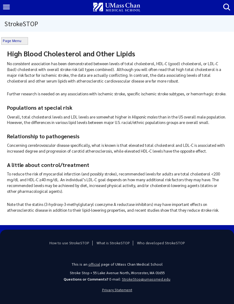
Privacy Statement (117, 290)
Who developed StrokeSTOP (161, 243)
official (94, 264)
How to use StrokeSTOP (69, 243)
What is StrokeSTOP (113, 243)
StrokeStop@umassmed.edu (146, 279)
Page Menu (12, 40)
